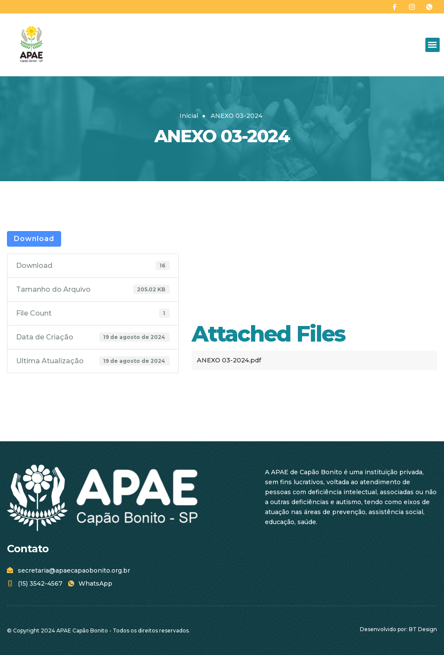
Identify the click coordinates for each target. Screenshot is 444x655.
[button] (432, 45)
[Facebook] (394, 6)
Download (34, 239)
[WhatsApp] (429, 6)
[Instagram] (411, 6)
